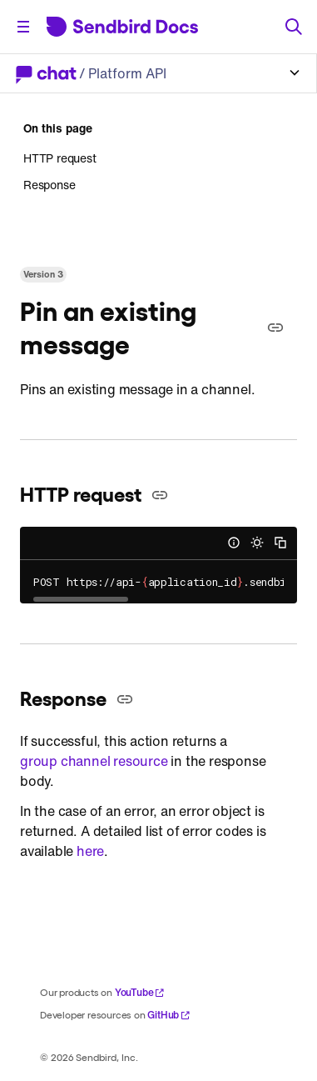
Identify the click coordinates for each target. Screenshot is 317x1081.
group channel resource (94, 761)
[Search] (294, 27)
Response (49, 184)
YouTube (140, 992)
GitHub (169, 1015)
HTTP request (60, 158)
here (90, 851)
